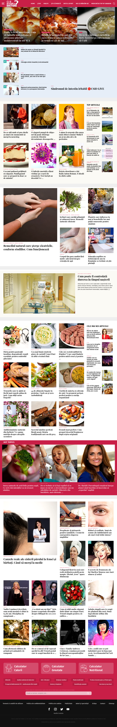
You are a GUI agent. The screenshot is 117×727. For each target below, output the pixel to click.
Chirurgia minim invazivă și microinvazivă (34, 62)
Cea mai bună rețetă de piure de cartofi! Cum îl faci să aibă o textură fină (43, 353)
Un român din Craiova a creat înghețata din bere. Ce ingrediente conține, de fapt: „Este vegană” (94, 375)
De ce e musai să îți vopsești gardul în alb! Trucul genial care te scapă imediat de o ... (44, 650)
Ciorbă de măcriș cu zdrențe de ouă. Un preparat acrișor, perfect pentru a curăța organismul (71, 394)
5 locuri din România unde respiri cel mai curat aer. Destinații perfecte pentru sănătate (93, 126)
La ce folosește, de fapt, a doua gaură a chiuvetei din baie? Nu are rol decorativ (93, 113)
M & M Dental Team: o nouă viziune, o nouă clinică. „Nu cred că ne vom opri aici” (33, 76)
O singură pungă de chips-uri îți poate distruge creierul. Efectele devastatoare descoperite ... (43, 135)
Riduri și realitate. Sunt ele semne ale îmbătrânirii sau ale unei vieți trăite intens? (100, 532)
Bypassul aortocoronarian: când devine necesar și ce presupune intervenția (34, 88)
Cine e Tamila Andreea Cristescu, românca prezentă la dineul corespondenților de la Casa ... (72, 652)
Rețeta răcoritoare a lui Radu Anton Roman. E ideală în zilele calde (71, 173)
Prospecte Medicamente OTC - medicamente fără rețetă (21, 684)
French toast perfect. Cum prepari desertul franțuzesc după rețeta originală (71, 431)
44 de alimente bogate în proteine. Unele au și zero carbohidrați (42, 392)
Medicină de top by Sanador (101, 3)
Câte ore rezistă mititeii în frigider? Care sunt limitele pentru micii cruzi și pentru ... (71, 355)
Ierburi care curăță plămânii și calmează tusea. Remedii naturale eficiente (72, 219)
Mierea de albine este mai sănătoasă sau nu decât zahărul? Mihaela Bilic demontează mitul (94, 334)
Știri (39, 3)
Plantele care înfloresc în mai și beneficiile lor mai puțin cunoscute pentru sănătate (99, 220)
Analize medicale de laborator (25, 680)
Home (33, 3)
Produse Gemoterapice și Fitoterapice (101, 680)
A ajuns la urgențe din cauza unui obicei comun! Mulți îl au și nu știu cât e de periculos (71, 135)
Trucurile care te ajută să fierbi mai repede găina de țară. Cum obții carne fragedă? (15, 394)
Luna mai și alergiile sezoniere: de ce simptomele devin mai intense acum (93, 346)
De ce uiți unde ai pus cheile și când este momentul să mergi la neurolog (15, 134)
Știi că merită (56, 3)
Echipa (94, 703)
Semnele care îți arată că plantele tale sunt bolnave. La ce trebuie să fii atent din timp (94, 168)
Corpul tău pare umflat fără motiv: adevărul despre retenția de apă (72, 258)
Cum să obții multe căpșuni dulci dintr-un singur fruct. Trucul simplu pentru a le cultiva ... (72, 612)
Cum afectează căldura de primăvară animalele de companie (14, 650)
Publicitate (68, 703)
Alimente (7, 680)
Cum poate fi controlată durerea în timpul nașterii (94, 277)
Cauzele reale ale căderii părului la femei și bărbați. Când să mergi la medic (29, 560)
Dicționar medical (61, 680)
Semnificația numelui (80, 684)
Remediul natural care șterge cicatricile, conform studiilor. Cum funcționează (28, 247)
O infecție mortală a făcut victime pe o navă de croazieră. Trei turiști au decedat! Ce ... (42, 174)
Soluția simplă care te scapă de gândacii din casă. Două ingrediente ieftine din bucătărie (100, 612)
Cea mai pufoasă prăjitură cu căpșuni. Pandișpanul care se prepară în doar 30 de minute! (14, 174)
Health (46, 3)
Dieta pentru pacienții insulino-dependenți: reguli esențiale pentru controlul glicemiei (15, 355)
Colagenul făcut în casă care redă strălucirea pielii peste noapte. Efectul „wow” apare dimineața (72, 573)
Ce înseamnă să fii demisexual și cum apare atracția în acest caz (93, 139)
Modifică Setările (58, 713)
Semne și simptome (55, 684)
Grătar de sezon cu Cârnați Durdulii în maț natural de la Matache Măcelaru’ (33, 50)
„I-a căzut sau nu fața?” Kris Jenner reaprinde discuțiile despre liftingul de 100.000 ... (44, 612)
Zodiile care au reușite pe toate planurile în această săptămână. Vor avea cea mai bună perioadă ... (94, 362)
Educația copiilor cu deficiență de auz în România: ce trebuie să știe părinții (100, 259)
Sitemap (111, 703)
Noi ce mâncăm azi (82, 3)
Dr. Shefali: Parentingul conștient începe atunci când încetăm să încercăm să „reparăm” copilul (96, 487)
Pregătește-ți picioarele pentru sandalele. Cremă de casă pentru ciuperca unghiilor (72, 533)
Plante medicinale (78, 680)
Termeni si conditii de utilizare (13, 703)
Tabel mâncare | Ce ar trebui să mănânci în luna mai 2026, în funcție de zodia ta (94, 152)
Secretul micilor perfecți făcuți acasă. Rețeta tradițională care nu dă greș (43, 431)
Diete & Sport (68, 3)
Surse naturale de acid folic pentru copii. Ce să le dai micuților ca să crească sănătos (21, 487)
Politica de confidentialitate (36, 703)
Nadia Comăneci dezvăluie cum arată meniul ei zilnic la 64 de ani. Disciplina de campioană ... (15, 612)
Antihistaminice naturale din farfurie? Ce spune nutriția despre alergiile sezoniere (14, 433)
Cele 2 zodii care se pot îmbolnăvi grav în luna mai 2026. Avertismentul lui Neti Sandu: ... (100, 652)
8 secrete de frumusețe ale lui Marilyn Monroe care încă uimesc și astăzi (101, 571)
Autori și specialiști (82, 703)
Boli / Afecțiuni (45, 680)
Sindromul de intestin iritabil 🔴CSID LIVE (77, 88)
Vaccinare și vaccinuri (105, 684)
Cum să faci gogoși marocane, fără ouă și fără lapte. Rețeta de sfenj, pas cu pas (94, 388)
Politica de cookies (55, 703)
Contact (102, 703)
